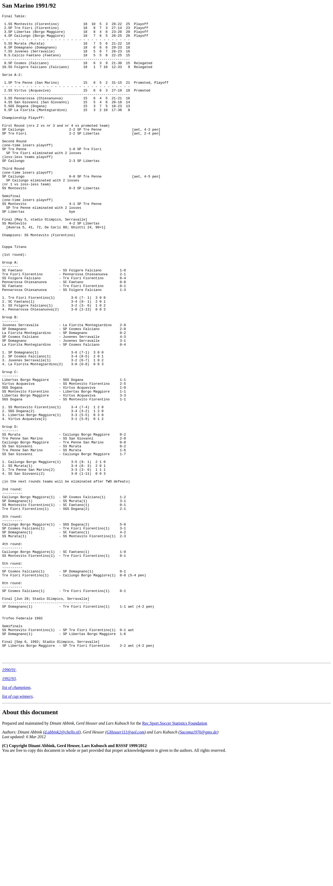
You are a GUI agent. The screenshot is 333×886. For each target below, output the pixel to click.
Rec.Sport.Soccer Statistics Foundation (174, 852)
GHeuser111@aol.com (125, 861)
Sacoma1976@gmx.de (198, 861)
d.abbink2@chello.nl (61, 861)
